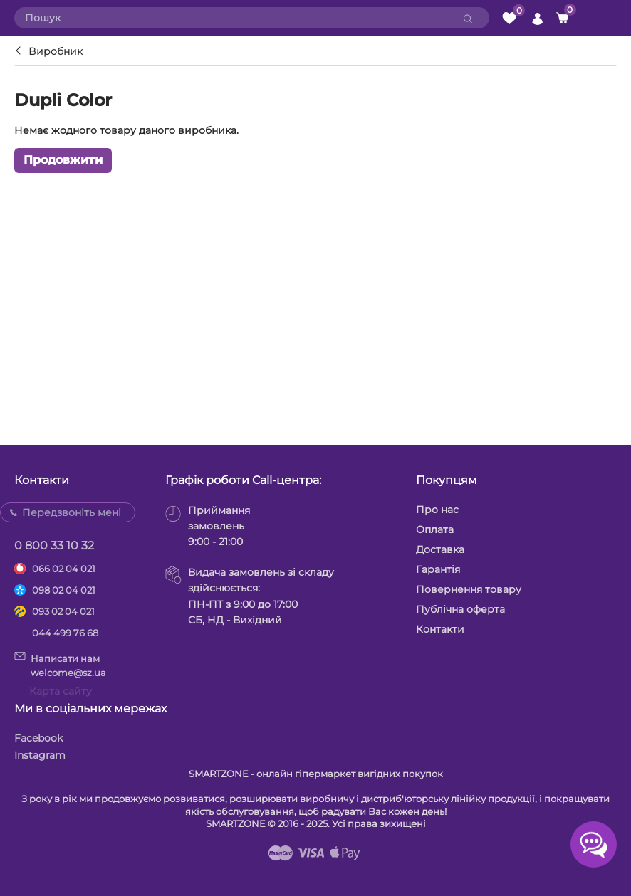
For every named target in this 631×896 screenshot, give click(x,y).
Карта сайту (60, 691)
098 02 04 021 (63, 590)
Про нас (437, 509)
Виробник (55, 51)
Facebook (38, 738)
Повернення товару (468, 589)
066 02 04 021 (63, 568)
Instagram (40, 755)
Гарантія (438, 569)
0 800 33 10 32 (54, 545)
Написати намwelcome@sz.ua (60, 664)
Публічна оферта (460, 609)
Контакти (440, 629)
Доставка (440, 549)
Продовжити (63, 160)
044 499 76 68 (65, 632)
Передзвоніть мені (71, 512)
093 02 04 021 (63, 611)
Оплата (435, 529)
